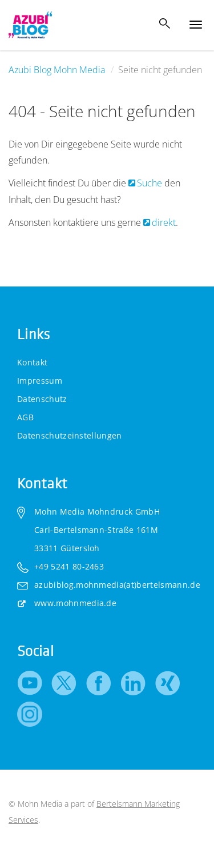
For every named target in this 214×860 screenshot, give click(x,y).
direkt (164, 222)
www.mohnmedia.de (75, 603)
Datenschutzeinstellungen (69, 435)
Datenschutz (42, 398)
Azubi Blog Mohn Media (57, 69)
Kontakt (32, 362)
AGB (25, 417)
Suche (150, 183)
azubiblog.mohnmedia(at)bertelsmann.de (117, 584)
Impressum (39, 380)
